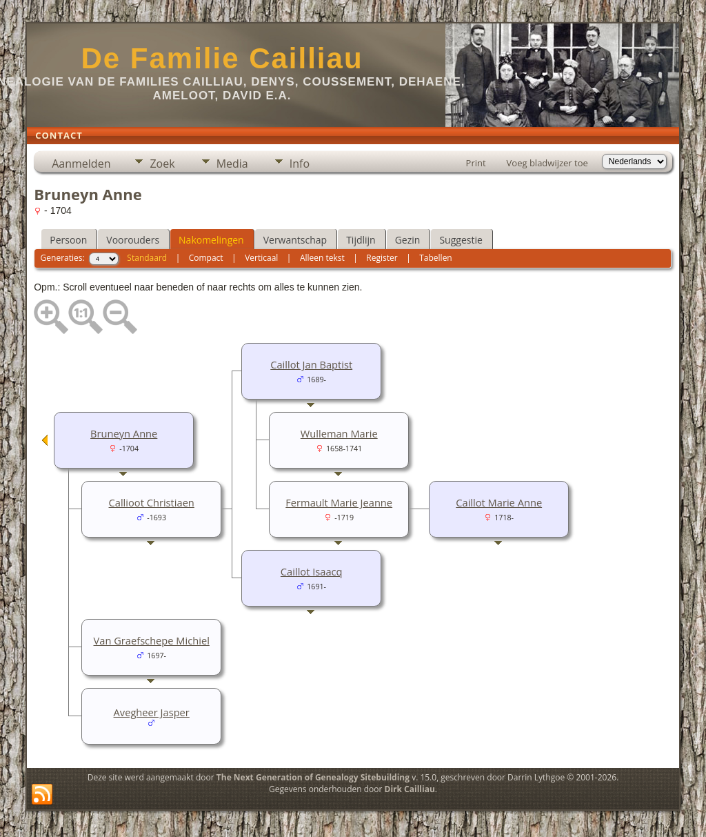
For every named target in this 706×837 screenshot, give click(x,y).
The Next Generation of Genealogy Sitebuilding (313, 777)
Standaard (147, 258)
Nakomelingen (211, 239)
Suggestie (460, 239)
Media (232, 163)
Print (476, 163)
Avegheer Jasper (152, 712)
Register (381, 258)
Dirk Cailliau (410, 789)
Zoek (162, 163)
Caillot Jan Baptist (311, 364)
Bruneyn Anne (123, 433)
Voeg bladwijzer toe (547, 163)
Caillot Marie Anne (499, 502)
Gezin (408, 239)
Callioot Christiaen (151, 502)
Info (300, 163)
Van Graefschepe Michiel (152, 640)
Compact (206, 258)
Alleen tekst (322, 258)
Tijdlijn (361, 239)
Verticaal (261, 258)
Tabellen (435, 258)
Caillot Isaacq (312, 571)
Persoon (68, 239)
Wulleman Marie (339, 433)
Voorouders (132, 239)
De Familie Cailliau (222, 58)
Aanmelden (81, 163)
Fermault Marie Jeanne (338, 502)
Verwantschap (295, 239)
